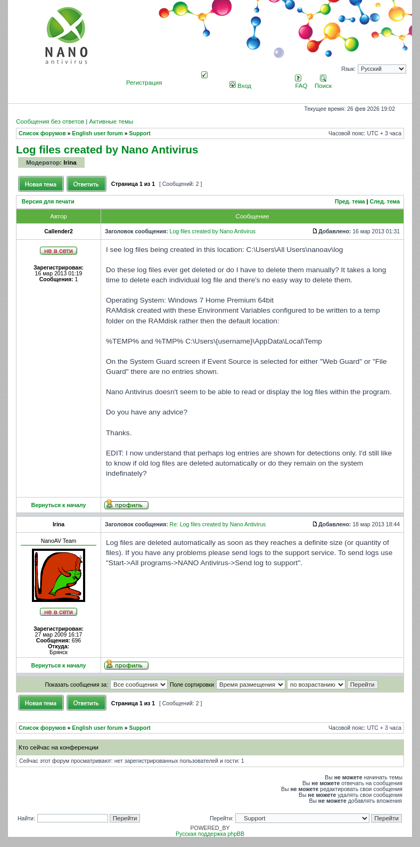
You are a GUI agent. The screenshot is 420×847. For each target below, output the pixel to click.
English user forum (97, 133)
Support (140, 133)
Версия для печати (48, 202)
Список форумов (42, 133)
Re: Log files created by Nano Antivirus (218, 524)
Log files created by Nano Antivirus (107, 149)
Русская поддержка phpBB (210, 834)
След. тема (384, 202)
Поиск (323, 82)
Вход (240, 86)
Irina (69, 162)
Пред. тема (350, 202)
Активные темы (111, 121)
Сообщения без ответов (50, 121)
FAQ (301, 82)
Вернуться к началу (58, 505)
